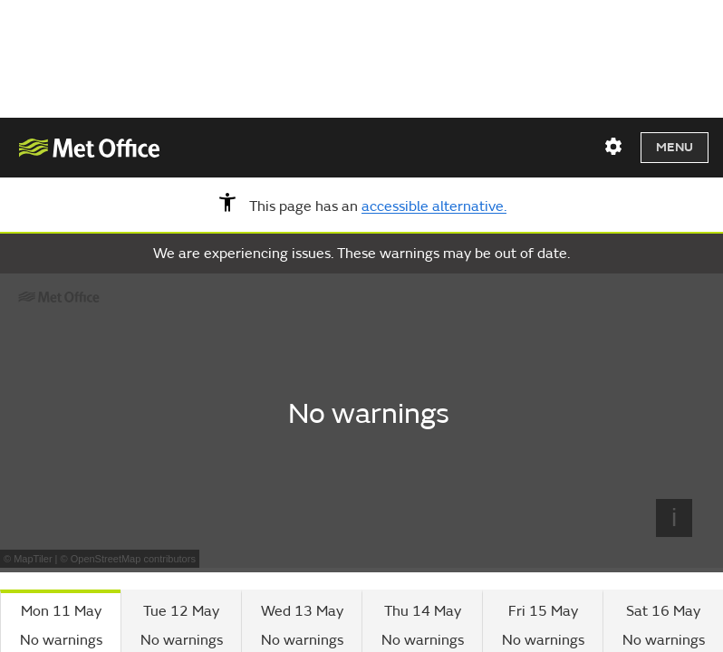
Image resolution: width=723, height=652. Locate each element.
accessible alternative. (434, 207)
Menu (674, 147)
